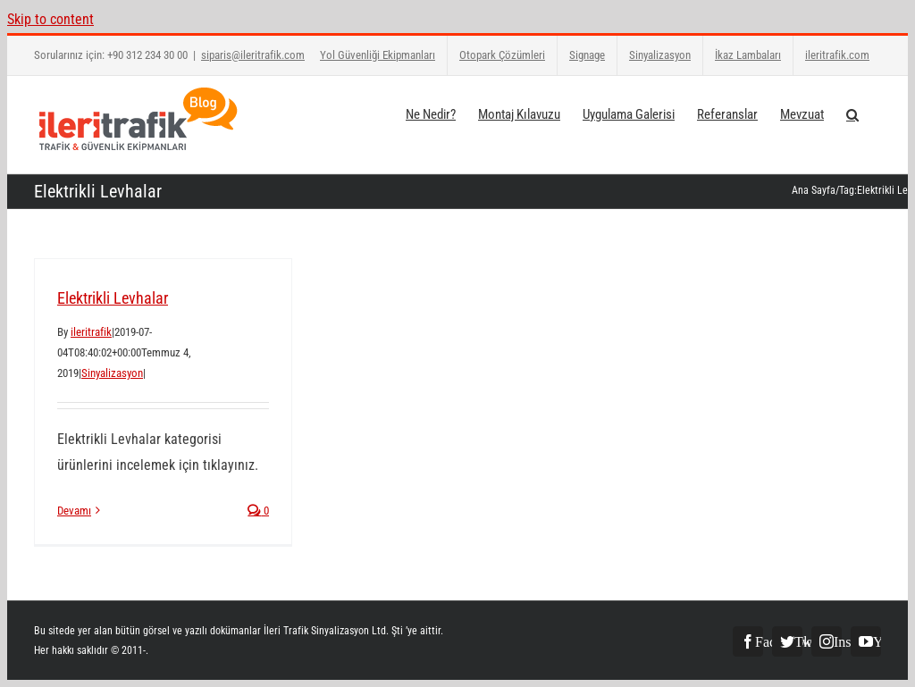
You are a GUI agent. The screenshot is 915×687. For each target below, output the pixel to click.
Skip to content (50, 19)
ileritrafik (91, 332)
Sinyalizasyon (112, 373)
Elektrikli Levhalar (112, 298)
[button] (852, 113)
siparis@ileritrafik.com (253, 55)
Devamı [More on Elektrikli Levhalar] (74, 510)
